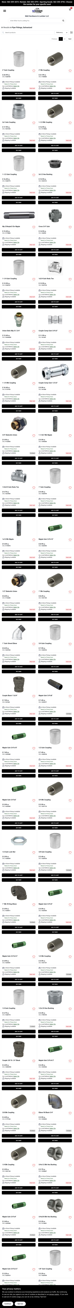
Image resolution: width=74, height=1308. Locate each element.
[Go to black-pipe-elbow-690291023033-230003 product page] (55, 1117)
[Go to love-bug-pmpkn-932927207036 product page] (55, 387)
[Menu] (4, 11)
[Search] (63, 20)
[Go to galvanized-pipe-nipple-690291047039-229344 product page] (55, 909)
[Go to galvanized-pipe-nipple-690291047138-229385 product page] (19, 752)
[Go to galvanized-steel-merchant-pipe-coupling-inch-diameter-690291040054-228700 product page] (55, 1273)
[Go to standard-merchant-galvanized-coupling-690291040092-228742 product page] (55, 648)
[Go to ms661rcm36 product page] (19, 700)
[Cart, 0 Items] (70, 9)
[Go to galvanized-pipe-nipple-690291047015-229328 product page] (19, 1221)
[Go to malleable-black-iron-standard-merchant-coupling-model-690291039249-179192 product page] (19, 387)
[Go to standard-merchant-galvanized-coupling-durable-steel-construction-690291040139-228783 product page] (19, 75)
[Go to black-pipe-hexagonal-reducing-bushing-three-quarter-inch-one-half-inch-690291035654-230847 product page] (55, 1169)
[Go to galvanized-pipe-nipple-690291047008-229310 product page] (19, 1273)
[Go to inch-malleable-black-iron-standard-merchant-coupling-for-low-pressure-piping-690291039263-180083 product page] (55, 75)
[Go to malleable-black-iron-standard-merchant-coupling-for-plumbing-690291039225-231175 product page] (55, 804)
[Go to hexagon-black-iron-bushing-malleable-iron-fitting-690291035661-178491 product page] (55, 1221)
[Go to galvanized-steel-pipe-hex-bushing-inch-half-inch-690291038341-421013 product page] (55, 179)
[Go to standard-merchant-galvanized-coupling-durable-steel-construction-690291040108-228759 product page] (55, 492)
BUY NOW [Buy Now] (18, 98)
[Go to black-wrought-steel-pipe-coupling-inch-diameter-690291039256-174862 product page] (55, 127)
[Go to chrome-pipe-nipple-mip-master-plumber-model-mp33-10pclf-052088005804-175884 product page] (19, 231)
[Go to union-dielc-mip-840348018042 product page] (19, 335)
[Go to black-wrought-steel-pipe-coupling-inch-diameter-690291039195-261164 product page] (19, 1169)
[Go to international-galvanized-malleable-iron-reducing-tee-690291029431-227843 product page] (19, 492)
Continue (7, 1304)
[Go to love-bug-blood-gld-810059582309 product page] (55, 335)
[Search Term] (37, 21)
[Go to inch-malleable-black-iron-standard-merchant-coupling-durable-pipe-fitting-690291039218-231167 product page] (55, 961)
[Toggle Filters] (71, 32)
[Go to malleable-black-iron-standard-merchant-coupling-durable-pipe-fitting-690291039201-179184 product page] (19, 1117)
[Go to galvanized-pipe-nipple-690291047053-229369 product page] (19, 804)
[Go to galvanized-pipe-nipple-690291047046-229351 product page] (19, 961)
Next (69, 39)
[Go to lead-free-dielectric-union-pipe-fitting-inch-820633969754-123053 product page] (19, 440)
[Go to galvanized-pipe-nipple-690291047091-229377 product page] (55, 700)
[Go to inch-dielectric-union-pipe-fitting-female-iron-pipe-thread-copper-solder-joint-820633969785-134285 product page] (19, 596)
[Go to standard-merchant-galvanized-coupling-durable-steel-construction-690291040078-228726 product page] (55, 856)
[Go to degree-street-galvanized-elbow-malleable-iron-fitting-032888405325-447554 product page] (19, 648)
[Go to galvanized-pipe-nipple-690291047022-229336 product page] (55, 1065)
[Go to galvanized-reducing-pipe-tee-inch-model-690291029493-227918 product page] (55, 283)
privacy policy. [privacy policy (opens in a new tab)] (54, 1294)
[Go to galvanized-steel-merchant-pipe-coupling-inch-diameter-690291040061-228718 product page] (19, 1013)
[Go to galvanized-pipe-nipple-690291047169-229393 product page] (55, 544)
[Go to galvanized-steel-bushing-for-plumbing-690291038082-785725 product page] (55, 1013)
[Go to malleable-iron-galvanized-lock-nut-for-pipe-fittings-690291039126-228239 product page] (19, 856)
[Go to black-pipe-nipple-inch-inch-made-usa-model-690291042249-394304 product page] (55, 440)
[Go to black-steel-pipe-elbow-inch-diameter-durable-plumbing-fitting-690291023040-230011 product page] (19, 909)
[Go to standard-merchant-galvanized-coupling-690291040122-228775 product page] (19, 179)
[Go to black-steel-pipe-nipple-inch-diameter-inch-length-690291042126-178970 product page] (19, 544)
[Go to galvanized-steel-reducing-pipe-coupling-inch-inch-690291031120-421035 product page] (19, 127)
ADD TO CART (19, 93)
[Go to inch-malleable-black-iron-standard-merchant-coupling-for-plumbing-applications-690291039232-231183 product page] (55, 596)
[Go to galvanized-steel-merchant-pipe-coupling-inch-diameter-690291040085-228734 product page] (55, 752)
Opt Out (20, 1304)
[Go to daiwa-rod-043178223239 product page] (55, 231)
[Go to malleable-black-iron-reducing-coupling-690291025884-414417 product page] (19, 1065)
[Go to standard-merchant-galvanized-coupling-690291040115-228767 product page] (19, 283)
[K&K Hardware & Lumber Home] (37, 11)
